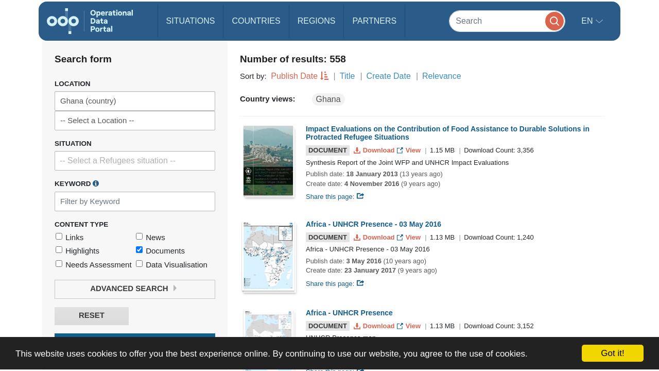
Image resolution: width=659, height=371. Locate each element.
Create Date (389, 76)
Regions (317, 20)
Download (375, 150)
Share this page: (335, 196)
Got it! (612, 353)
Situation (73, 143)
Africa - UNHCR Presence (349, 313)
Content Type (81, 224)
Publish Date (294, 76)
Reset (92, 315)
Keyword (77, 183)
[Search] (507, 20)
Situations (190, 20)
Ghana (328, 99)
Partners (374, 20)
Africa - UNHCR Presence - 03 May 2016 (373, 224)
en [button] (588, 20)
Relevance (441, 76)
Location (73, 84)
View (409, 150)
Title (347, 76)
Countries (256, 20)
